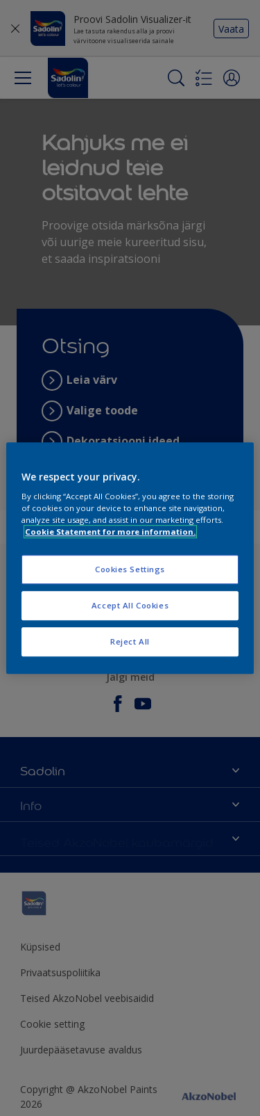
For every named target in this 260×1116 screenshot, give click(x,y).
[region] (129, 558)
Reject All (130, 641)
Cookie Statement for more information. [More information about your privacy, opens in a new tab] (110, 531)
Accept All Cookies (130, 605)
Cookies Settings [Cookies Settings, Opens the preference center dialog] (130, 570)
